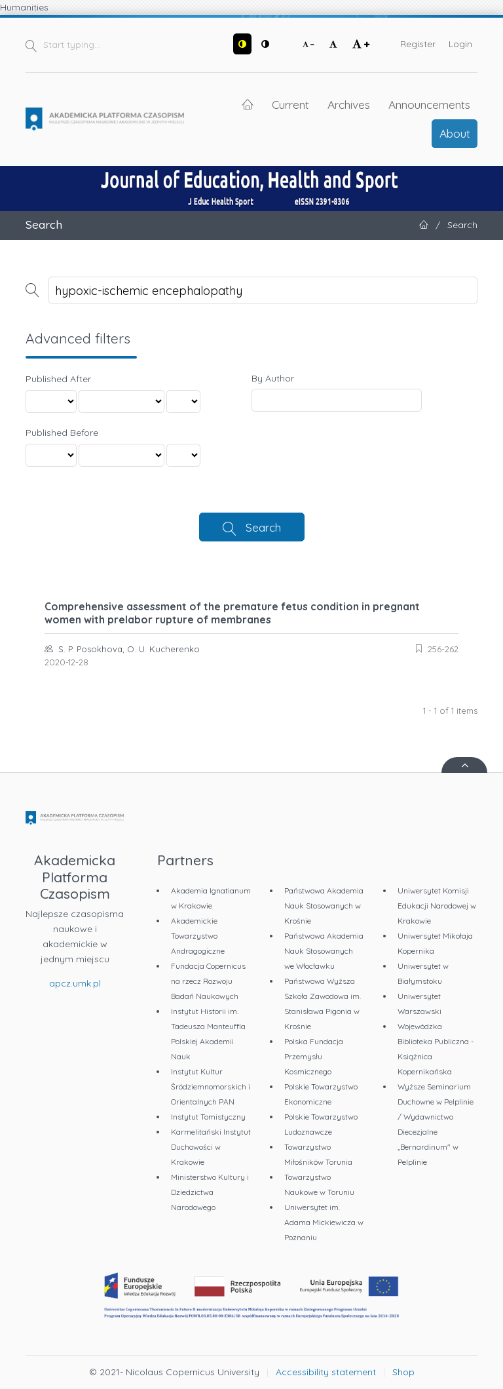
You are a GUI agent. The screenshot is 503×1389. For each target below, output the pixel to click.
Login (460, 44)
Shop (403, 1372)
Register (418, 44)
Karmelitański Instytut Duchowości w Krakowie (211, 1147)
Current (290, 104)
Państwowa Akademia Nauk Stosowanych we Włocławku (323, 951)
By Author (273, 378)
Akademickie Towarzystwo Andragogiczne (198, 936)
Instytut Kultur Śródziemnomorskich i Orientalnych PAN (210, 1086)
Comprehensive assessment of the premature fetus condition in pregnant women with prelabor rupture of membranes (232, 613)
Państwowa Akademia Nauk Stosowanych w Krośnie (323, 906)
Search (263, 527)
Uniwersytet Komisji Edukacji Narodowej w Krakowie (437, 906)
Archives (348, 104)
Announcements (429, 104)
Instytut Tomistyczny (208, 1117)
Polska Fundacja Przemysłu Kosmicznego (313, 1056)
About (454, 133)
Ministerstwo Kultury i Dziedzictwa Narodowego (210, 1192)
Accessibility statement (326, 1372)
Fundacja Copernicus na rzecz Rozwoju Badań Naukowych (208, 981)
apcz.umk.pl (75, 983)
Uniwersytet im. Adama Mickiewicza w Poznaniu (323, 1222)
